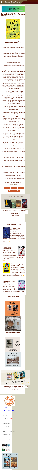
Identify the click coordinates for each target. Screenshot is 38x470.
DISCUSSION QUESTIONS (8, 410)
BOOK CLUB (5, 415)
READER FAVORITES (7, 426)
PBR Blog (5, 407)
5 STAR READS (7, 418)
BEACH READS (6, 423)
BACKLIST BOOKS (7, 439)
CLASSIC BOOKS (6, 436)
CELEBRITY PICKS (7, 413)
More (10, 241)
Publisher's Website (13, 184)
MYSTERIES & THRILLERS (9, 431)
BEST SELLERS (6, 434)
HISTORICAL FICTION (8, 428)
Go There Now (15, 215)
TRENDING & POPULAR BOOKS (10, 420)
